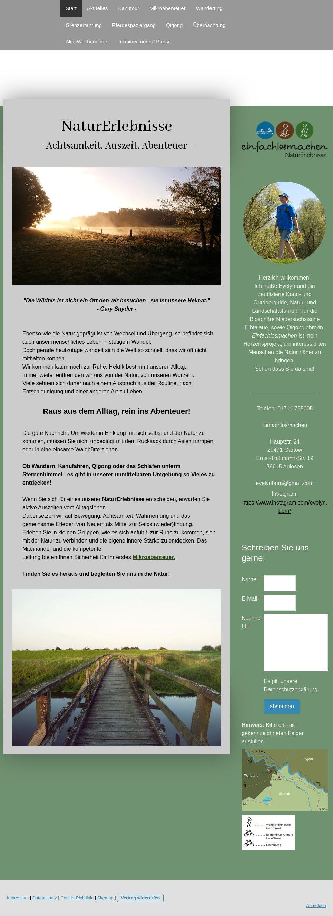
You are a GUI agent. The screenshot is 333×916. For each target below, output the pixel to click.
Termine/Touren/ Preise (144, 42)
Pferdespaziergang (134, 25)
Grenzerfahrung (84, 25)
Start (71, 8)
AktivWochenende (86, 42)
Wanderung (209, 8)
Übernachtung (209, 25)
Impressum (18, 897)
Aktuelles (97, 8)
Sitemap (105, 897)
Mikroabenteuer (167, 8)
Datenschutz (44, 897)
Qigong (174, 25)
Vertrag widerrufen (140, 897)
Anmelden (316, 905)
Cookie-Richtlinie (77, 897)
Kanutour (128, 8)
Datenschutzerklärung (291, 689)
